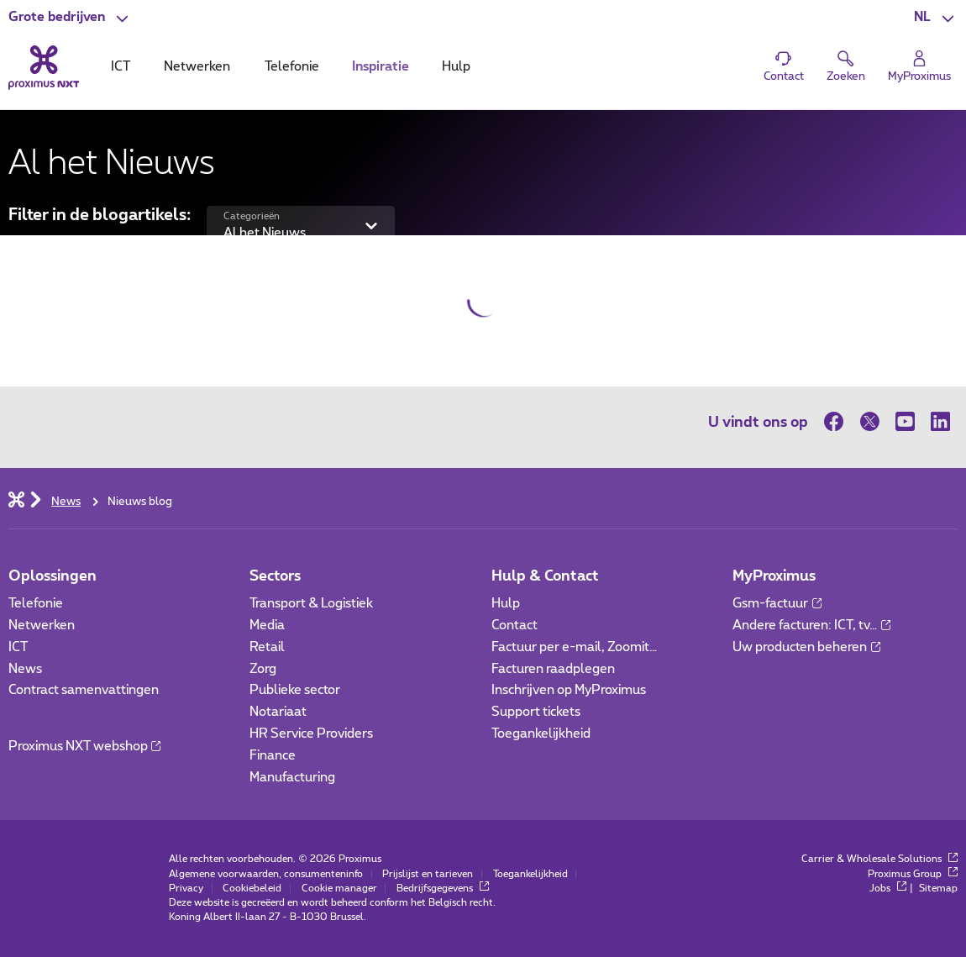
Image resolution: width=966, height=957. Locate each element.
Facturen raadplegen (553, 669)
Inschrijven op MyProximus (568, 690)
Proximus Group (913, 874)
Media (267, 625)
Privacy (186, 888)
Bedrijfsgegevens (442, 888)
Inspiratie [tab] (380, 66)
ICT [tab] (120, 66)
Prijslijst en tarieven (427, 874)
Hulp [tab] (456, 66)
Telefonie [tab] (292, 66)
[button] (70, 18)
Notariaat (278, 712)
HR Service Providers (311, 734)
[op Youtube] (904, 421)
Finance (272, 755)
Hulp (505, 603)
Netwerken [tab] (197, 66)
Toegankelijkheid (541, 734)
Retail (267, 647)
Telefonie (35, 603)
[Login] (919, 66)
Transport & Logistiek (311, 603)
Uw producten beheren (806, 647)
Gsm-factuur (777, 603)
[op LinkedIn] (940, 421)
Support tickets (535, 712)
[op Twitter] (869, 421)
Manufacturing (292, 777)
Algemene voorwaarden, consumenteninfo (266, 874)
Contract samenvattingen (83, 690)
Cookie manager (339, 888)
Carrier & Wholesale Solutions (879, 859)
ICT (18, 647)
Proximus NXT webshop (84, 746)
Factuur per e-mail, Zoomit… (574, 647)
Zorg (262, 669)
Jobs (887, 888)
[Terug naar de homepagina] (43, 68)
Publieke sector (294, 690)
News (25, 669)
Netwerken (41, 625)
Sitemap (938, 888)
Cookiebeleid (252, 888)
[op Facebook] (838, 421)
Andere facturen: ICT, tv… (811, 625)
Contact (514, 625)
